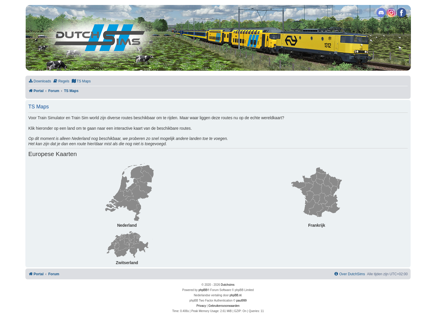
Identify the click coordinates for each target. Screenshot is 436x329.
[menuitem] (39, 81)
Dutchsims (228, 284)
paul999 (241, 300)
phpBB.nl (236, 295)
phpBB (202, 290)
